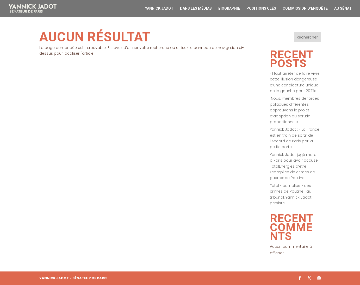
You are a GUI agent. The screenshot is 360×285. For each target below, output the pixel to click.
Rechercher (307, 37)
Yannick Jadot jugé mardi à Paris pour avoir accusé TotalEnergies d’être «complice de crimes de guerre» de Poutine (294, 166)
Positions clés (261, 8)
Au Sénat (343, 8)
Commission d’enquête (305, 8)
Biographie (229, 8)
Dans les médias (196, 8)
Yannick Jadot (159, 8)
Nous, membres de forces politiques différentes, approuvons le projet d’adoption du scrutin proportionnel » (294, 110)
